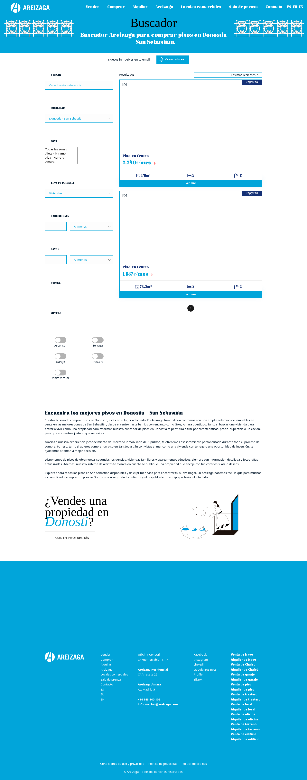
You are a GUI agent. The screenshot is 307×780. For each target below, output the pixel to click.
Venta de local (241, 704)
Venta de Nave (242, 654)
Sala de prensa (111, 679)
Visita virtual (60, 378)
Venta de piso (241, 684)
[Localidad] (79, 118)
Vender (105, 654)
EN (103, 699)
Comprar (107, 659)
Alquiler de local (243, 709)
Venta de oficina (243, 714)
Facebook (200, 654)
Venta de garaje (243, 674)
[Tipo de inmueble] (79, 193)
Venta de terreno (243, 724)
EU (102, 694)
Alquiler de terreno (245, 729)
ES (102, 689)
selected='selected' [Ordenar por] (228, 75)
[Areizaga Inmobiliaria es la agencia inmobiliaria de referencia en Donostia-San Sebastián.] (26, 8)
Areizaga (107, 669)
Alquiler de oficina (244, 719)
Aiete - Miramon (61, 153)
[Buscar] (79, 85)
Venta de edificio (243, 734)
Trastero (97, 362)
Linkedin (199, 664)
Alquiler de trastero (245, 699)
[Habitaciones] (56, 226)
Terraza (98, 345)
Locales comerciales (114, 674)
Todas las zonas (61, 149)
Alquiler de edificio (245, 739)
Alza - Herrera (61, 157)
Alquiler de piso (242, 689)
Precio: (56, 283)
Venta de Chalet (243, 664)
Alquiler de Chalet (244, 669)
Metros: (56, 313)
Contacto (107, 684)
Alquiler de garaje (244, 679)
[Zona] (61, 155)
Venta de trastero (244, 694)
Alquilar (106, 664)
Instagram (201, 659)
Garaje (60, 362)
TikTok (198, 679)
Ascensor (60, 345)
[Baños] (56, 259)
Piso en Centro (136, 156)
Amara (61, 162)
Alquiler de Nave (243, 659)
